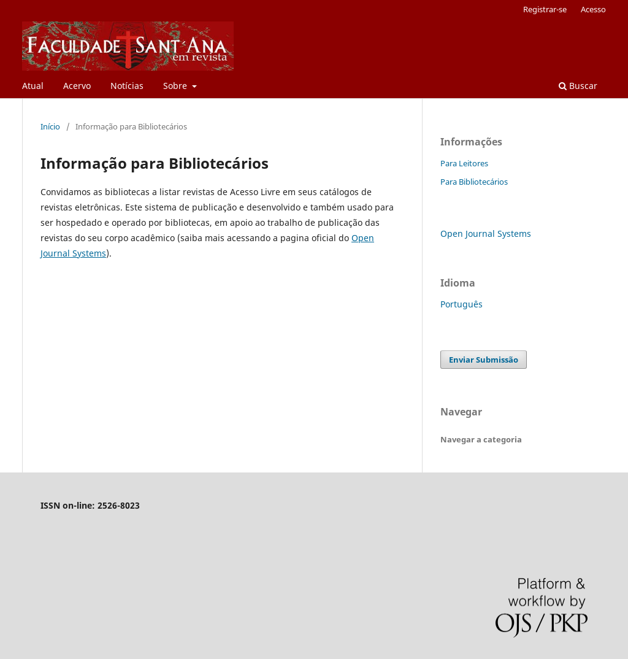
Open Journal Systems (485, 233)
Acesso (593, 9)
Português (461, 304)
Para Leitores (464, 163)
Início (50, 126)
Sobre (176, 85)
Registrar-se (545, 9)
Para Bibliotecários (474, 181)
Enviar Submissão (483, 359)
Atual (33, 85)
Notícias (127, 85)
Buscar (578, 85)
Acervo (77, 85)
